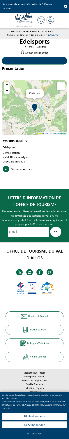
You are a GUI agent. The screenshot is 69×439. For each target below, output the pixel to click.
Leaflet (43, 133)
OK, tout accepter (34, 416)
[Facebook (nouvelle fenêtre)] (39, 272)
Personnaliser (34, 433)
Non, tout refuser (34, 424)
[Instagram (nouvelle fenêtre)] (50, 272)
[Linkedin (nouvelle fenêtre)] (29, 272)
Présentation (18, 60)
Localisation (51, 60)
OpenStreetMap (59, 133)
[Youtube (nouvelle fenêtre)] (19, 272)
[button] (41, 20)
